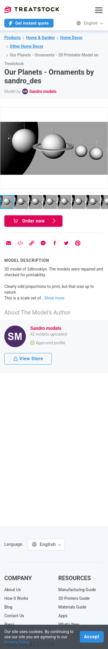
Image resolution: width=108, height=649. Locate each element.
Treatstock (31, 9)
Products (12, 37)
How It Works (16, 598)
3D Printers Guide (74, 598)
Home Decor (71, 37)
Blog (8, 607)
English (90, 23)
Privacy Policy (16, 642)
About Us (12, 589)
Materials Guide (72, 607)
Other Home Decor (26, 46)
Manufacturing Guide (77, 589)
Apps (63, 615)
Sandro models (43, 91)
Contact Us (14, 615)
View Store (28, 358)
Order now (34, 221)
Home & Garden (40, 37)
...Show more (52, 298)
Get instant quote (29, 23)
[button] (102, 112)
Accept (91, 636)
